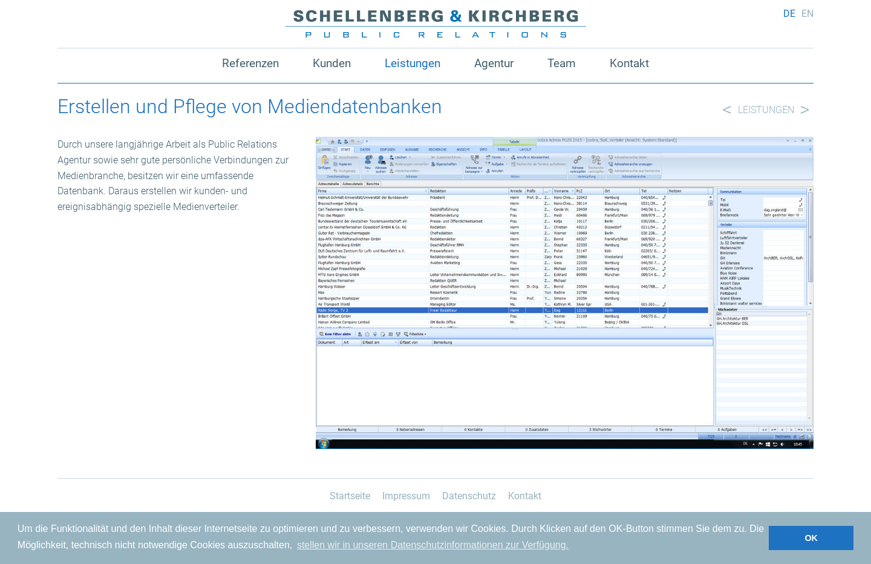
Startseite (350, 496)
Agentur (494, 63)
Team (561, 63)
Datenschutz (469, 496)
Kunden (332, 63)
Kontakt (629, 63)
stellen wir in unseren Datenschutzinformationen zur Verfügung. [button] (433, 545)
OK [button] (811, 538)
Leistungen (412, 63)
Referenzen (250, 63)
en (807, 13)
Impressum (406, 496)
